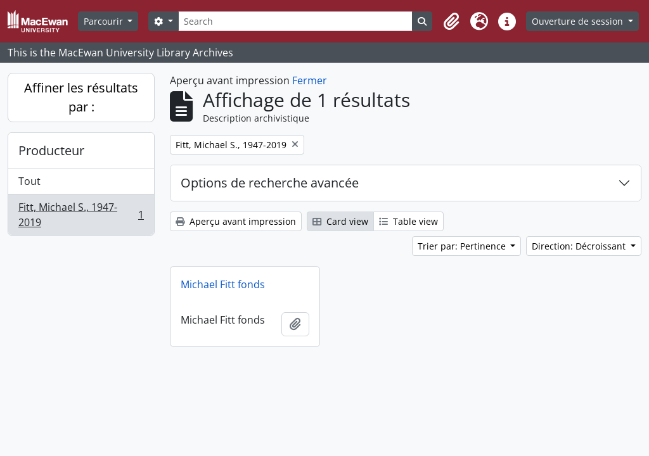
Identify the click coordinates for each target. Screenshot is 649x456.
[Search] (295, 21)
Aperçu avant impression (236, 221)
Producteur (51, 150)
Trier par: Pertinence (463, 246)
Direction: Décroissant (580, 246)
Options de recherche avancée (270, 182)
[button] (451, 21)
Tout (29, 181)
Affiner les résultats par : (81, 97)
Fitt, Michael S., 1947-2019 (81, 214)
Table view (408, 221)
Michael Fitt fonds (223, 284)
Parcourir (104, 21)
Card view (340, 221)
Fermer (309, 80)
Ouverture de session (579, 21)
